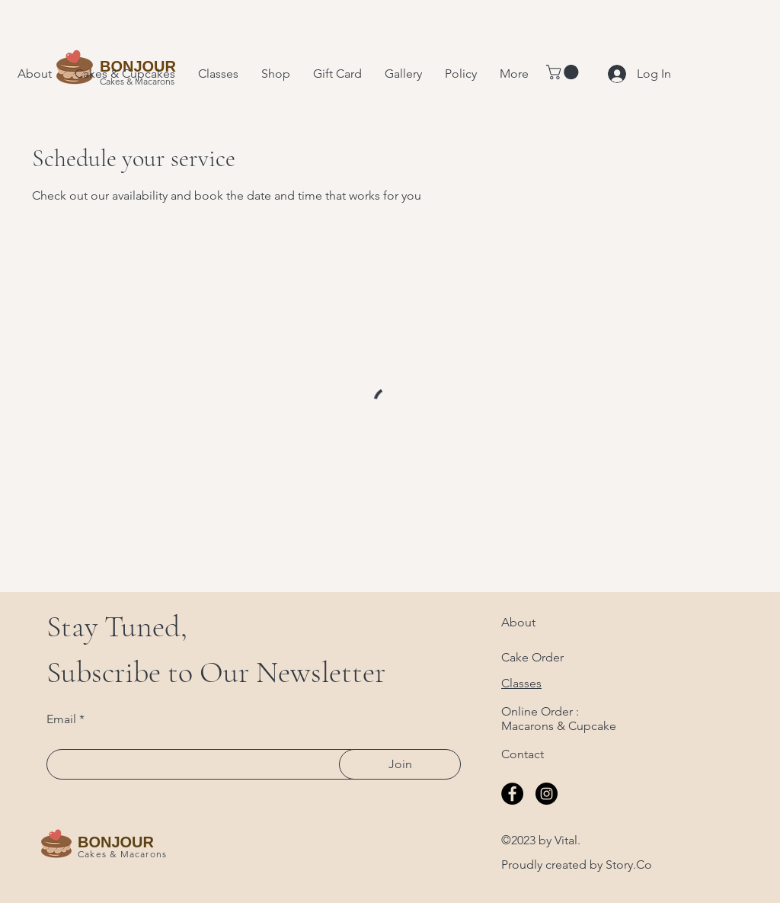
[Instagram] (546, 794)
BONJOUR (116, 842)
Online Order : (540, 711)
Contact (522, 754)
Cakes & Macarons (122, 854)
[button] (564, 72)
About (518, 622)
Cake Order (532, 657)
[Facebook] (512, 794)
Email (61, 719)
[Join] (400, 764)
